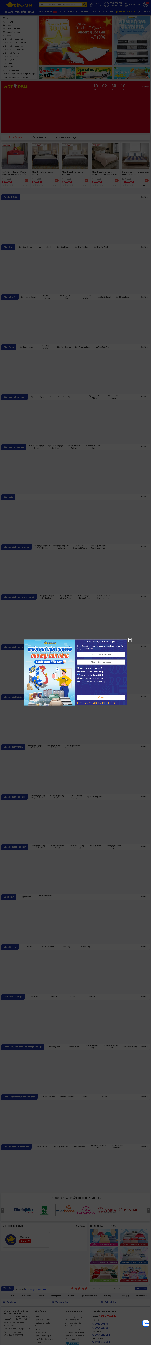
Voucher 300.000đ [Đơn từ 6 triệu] (90, 675)
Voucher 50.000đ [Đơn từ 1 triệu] (89, 668)
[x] (130, 640)
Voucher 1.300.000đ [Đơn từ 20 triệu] (91, 682)
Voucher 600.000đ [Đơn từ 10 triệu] (90, 678)
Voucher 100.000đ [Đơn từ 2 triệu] (90, 672)
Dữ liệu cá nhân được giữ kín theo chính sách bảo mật (96, 703)
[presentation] (96, 689)
